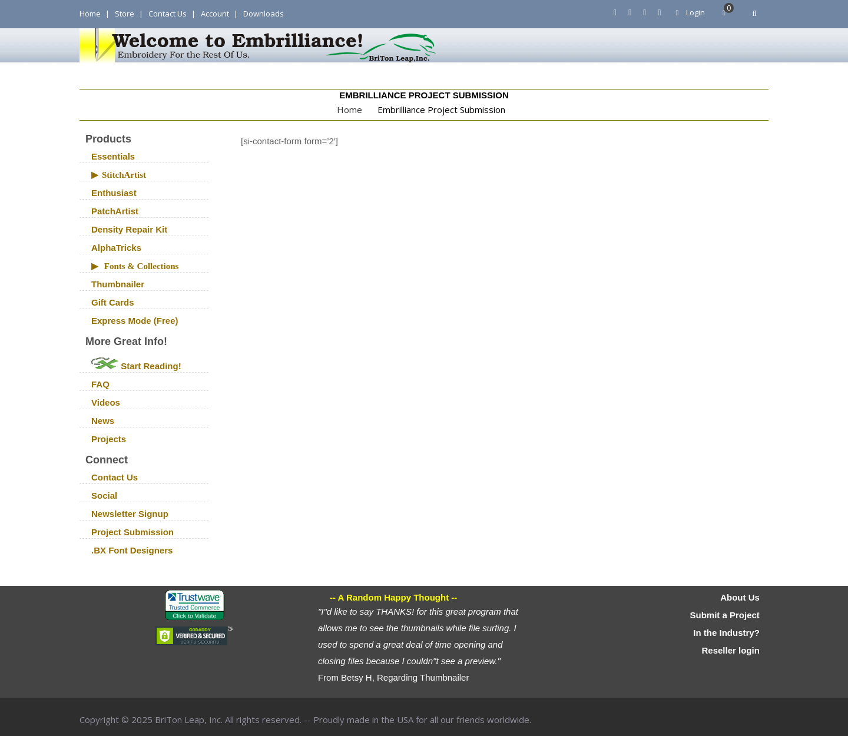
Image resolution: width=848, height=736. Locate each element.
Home (90, 13)
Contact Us (167, 13)
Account (215, 13)
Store (124, 13)
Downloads (263, 13)
